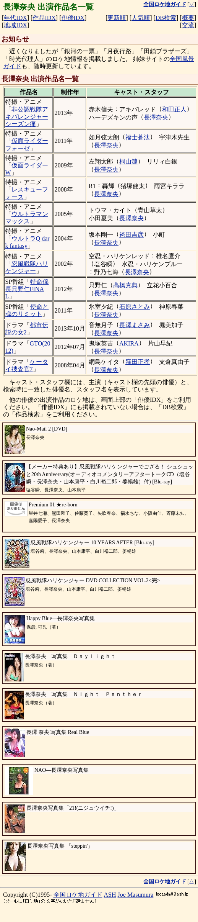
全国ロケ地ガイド (78, 894)
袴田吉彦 (131, 234)
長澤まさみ (134, 325)
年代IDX (15, 18)
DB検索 (166, 18)
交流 (188, 25)
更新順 (116, 18)
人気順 (140, 18)
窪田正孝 (137, 362)
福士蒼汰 (137, 137)
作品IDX (43, 18)
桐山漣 (128, 161)
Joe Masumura (136, 894)
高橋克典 (125, 285)
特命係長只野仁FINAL (27, 289)
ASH (110, 894)
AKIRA (129, 343)
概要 (188, 18)
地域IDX (15, 25)
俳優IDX (73, 18)
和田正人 (174, 109)
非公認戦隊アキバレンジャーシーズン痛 (26, 116)
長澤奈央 (156, 117)
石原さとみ (134, 306)
